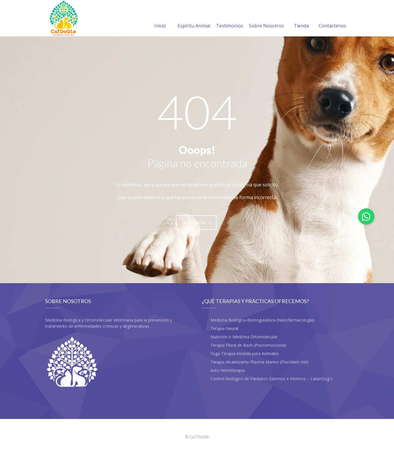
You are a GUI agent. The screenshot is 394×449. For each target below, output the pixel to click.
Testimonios (229, 19)
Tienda (301, 19)
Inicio (160, 19)
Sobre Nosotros (266, 19)
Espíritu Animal (193, 19)
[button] (366, 216)
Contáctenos (332, 19)
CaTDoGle (199, 436)
